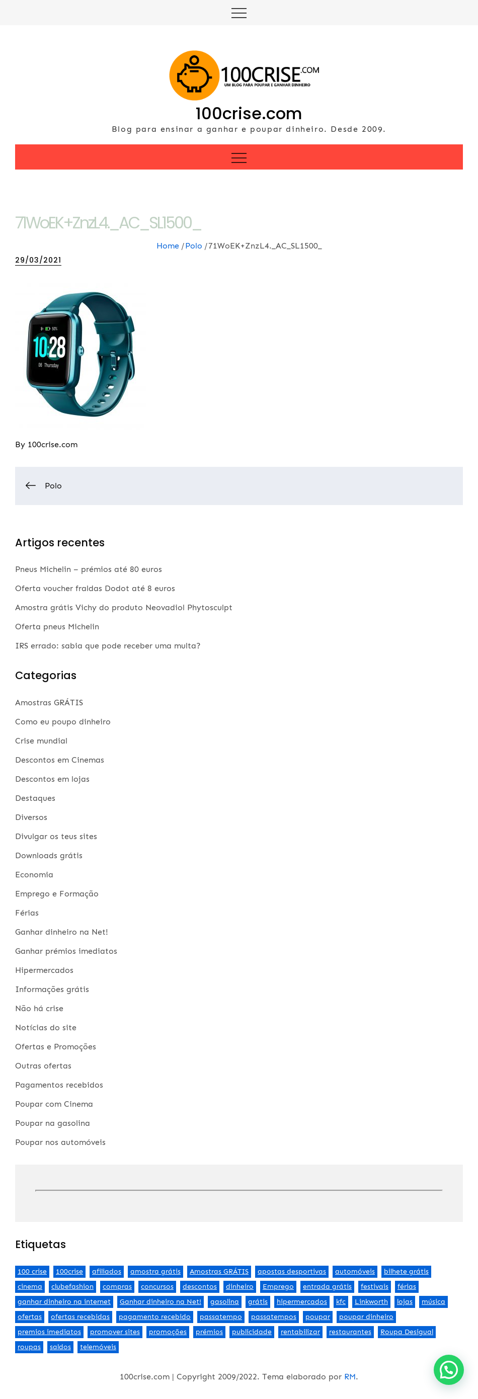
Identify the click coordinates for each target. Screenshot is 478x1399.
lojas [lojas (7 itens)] (405, 1301)
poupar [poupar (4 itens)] (317, 1316)
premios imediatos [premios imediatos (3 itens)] (49, 1332)
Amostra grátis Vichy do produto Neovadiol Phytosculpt (123, 607)
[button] (449, 1370)
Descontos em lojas (52, 779)
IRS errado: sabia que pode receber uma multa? (108, 645)
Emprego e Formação (57, 893)
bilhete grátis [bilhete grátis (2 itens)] (406, 1271)
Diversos (31, 817)
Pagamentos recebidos (59, 1085)
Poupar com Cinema (54, 1104)
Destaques (35, 798)
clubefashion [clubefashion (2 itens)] (72, 1286)
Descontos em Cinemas (59, 760)
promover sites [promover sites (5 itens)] (115, 1332)
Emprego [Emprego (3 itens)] (278, 1286)
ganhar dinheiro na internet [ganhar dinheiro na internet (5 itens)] (64, 1301)
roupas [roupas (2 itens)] (29, 1347)
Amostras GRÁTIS (49, 702)
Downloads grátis (49, 855)
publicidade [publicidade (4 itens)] (252, 1332)
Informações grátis (52, 989)
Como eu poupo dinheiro (63, 721)
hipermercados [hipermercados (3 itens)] (302, 1301)
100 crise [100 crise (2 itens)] (32, 1271)
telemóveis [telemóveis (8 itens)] (98, 1347)
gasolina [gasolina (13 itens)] (224, 1301)
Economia (34, 874)
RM (350, 1376)
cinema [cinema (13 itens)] (30, 1286)
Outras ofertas (43, 1066)
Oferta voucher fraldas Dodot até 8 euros (95, 588)
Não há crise (39, 1008)
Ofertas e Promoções (55, 1046)
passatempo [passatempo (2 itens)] (221, 1316)
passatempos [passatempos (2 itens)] (273, 1316)
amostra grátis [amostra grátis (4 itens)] (155, 1271)
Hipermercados (44, 970)
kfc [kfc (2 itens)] (341, 1301)
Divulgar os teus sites (56, 836)
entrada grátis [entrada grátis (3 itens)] (327, 1286)
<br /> (239, 1191)
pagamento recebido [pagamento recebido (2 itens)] (155, 1316)
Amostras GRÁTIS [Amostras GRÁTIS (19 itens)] (219, 1271)
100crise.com (249, 113)
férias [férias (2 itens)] (406, 1286)
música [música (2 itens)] (433, 1301)
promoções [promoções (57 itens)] (168, 1332)
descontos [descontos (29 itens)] (200, 1286)
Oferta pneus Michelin (57, 626)
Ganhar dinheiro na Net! (61, 932)
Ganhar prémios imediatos (66, 951)
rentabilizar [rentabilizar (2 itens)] (300, 1332)
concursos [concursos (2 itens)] (157, 1286)
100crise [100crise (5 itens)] (69, 1271)
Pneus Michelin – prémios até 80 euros (88, 569)
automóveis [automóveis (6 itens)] (355, 1271)
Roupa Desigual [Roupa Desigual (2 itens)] (406, 1332)
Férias (27, 913)
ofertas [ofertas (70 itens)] (30, 1316)
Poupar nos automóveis (60, 1142)
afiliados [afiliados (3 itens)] (106, 1271)
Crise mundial (41, 741)
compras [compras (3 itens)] (117, 1286)
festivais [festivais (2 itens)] (374, 1286)
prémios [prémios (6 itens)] (209, 1332)
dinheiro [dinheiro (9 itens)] (240, 1286)
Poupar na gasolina (52, 1123)
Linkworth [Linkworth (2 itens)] (371, 1301)
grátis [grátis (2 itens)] (258, 1301)
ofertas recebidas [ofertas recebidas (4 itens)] (80, 1316)
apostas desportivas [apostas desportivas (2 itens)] (292, 1271)
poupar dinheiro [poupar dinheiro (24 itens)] (366, 1316)
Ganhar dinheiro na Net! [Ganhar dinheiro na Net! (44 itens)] (160, 1301)
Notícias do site (45, 1027)
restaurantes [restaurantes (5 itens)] (350, 1332)
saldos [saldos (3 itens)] (60, 1347)
